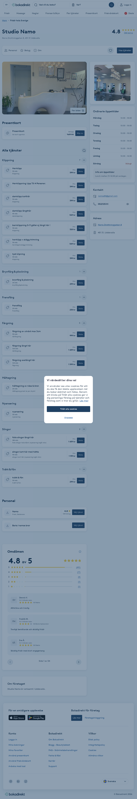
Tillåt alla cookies (68, 409)
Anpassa (68, 417)
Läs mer (84, 400)
